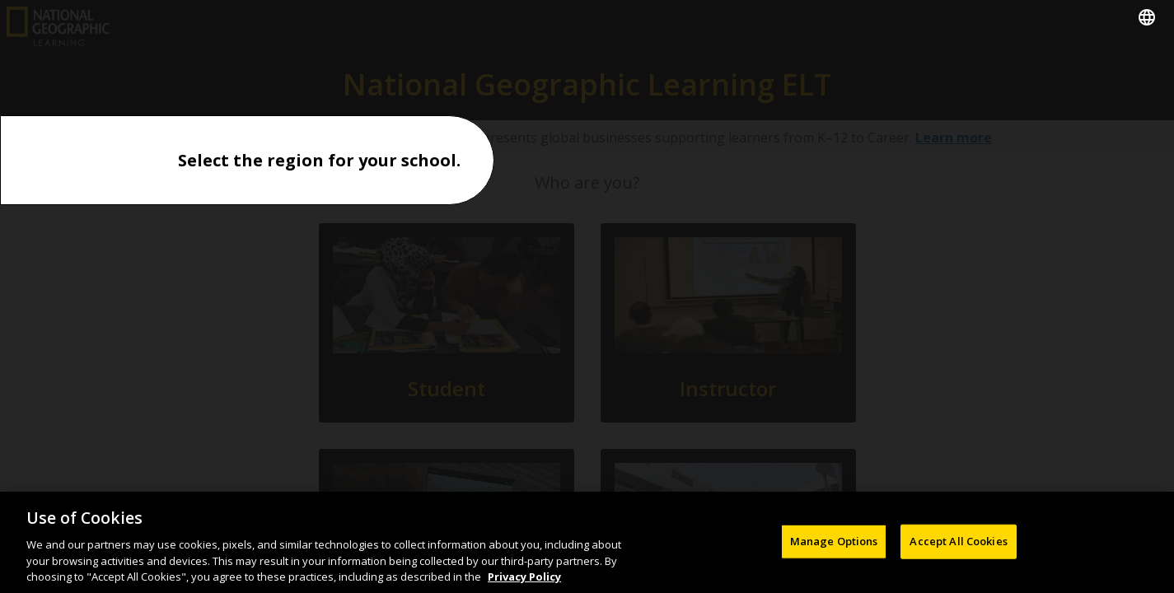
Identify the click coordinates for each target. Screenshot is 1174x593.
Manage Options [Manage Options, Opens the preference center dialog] (834, 546)
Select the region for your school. (319, 160)
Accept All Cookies (958, 546)
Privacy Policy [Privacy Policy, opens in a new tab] (524, 582)
